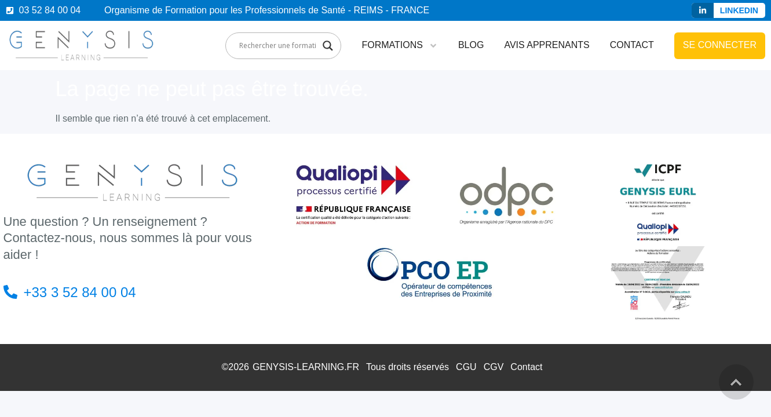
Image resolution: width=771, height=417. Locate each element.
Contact (632, 45)
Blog (471, 45)
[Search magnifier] (328, 46)
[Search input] (278, 46)
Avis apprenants (546, 45)
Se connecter (720, 45)
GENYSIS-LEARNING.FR (306, 367)
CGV (494, 367)
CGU (466, 367)
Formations (399, 45)
